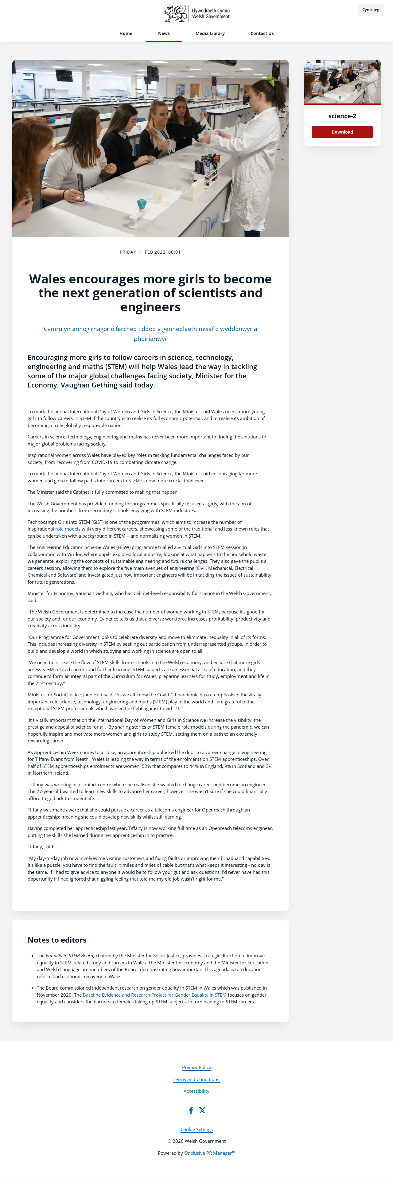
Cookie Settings (197, 1129)
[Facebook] (191, 1110)
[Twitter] (202, 1110)
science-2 (342, 116)
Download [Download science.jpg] (342, 132)
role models (67, 529)
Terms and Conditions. (196, 1079)
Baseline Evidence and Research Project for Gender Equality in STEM (155, 995)
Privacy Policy (196, 1067)
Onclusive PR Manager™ (209, 1153)
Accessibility (196, 1091)
